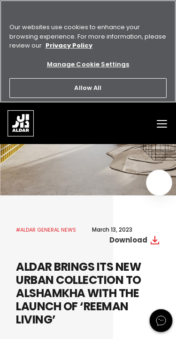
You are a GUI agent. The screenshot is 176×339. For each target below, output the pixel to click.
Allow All (87, 87)
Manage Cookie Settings (88, 64)
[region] (88, 51)
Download (128, 240)
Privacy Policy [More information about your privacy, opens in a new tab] (69, 45)
